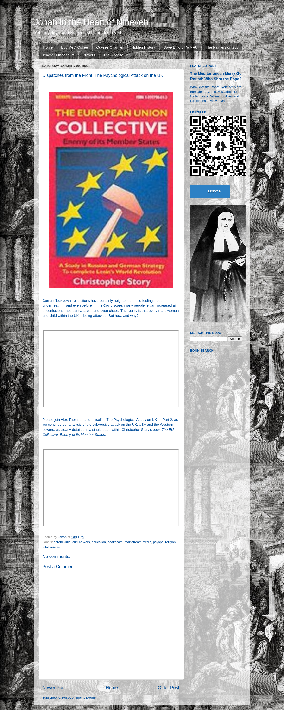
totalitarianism (53, 547)
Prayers (89, 55)
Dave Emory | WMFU (180, 47)
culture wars (81, 542)
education (99, 542)
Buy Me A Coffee (74, 47)
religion (170, 542)
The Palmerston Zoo (222, 47)
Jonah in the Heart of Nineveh (91, 22)
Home (48, 47)
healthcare (115, 542)
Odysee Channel (109, 47)
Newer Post (54, 687)
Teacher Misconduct (58, 55)
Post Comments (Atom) (79, 697)
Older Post (168, 687)
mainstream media (138, 542)
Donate (214, 191)
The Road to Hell (117, 55)
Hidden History (143, 47)
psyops (158, 542)
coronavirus (62, 542)
